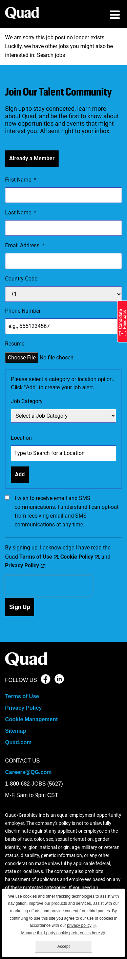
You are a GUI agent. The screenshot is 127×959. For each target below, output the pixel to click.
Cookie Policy (76, 557)
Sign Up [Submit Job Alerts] (19, 606)
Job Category (27, 401)
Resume (14, 343)
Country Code (21, 278)
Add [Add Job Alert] (20, 474)
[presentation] (48, 586)
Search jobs (51, 55)
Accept (63, 946)
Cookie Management (31, 719)
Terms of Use (35, 557)
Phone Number (23, 311)
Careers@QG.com (28, 772)
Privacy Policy (22, 565)
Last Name (20, 212)
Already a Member (32, 158)
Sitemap (15, 731)
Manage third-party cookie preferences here (63, 932)
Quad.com (18, 742)
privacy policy (81, 925)
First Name (20, 179)
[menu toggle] (115, 15)
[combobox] (63, 453)
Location (21, 438)
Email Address (24, 245)
